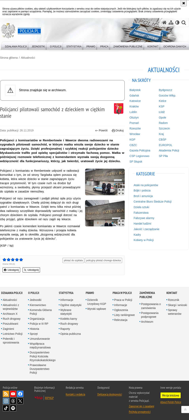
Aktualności (28, 57)
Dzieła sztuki (141, 207)
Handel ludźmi (142, 223)
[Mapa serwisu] (171, 22)
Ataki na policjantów (146, 185)
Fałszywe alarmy (144, 218)
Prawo (90, 293)
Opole (162, 117)
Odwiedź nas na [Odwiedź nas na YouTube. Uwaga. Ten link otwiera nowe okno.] (13, 394)
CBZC (133, 145)
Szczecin (164, 128)
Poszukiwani (10, 323)
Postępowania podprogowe (150, 314)
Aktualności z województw (11, 306)
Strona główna (9, 57)
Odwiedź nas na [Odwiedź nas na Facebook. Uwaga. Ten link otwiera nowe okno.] (20, 394)
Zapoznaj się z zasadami (141, 406)
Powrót (101, 130)
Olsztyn (134, 117)
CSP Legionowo (139, 156)
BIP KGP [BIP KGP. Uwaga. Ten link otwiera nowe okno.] (49, 398)
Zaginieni (8, 328)
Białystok (135, 90)
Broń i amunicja (143, 196)
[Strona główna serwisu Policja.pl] (164, 22)
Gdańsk (134, 95)
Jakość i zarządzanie (146, 229)
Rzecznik (173, 299)
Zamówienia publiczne (147, 295)
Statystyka (66, 293)
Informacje (66, 299)
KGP (132, 139)
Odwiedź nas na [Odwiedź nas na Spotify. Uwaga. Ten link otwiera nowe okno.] (13, 408)
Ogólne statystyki (71, 305)
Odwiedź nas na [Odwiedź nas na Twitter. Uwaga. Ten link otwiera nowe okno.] (20, 401)
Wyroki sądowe (96, 308)
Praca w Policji (122, 293)
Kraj (161, 134)
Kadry (137, 234)
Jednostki (35, 299)
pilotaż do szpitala (73, 260)
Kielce (162, 100)
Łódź (162, 112)
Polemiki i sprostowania (11, 340)
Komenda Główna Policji (41, 311)
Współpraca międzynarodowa (40, 345)
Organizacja (37, 318)
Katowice (135, 100)
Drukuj (117, 130)
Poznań (134, 122)
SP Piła (163, 156)
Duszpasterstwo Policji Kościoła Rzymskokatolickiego (43, 356)
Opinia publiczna (70, 333)
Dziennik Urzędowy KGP (96, 301)
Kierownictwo (38, 305)
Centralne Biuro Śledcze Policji (152, 201)
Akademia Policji (169, 150)
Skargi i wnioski (177, 305)
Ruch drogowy (12, 318)
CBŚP (162, 139)
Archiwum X (10, 313)
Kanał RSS (6, 394)
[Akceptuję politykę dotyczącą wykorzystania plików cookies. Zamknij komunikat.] (184, 3)
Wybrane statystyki (66, 311)
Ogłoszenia (121, 310)
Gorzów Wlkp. (167, 95)
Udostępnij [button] (11, 270)
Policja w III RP (39, 323)
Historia (34, 328)
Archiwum (147, 321)
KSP (161, 106)
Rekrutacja (120, 319)
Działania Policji (12, 293)
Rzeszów (135, 128)
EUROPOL (165, 145)
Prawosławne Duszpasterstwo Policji (39, 369)
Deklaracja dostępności (109, 394)
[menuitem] (16, 45)
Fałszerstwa (141, 212)
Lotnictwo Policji (13, 333)
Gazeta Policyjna (139, 150)
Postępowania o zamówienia (151, 305)
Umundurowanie (40, 338)
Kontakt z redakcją (75, 394)
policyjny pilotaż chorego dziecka (103, 260)
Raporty (65, 328)
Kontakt (171, 293)
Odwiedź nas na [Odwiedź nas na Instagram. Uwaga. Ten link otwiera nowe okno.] (6, 401)
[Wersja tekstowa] (177, 22)
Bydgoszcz (165, 90)
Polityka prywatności (140, 412)
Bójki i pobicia (142, 190)
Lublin (133, 112)
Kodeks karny (68, 318)
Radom (163, 122)
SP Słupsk (135, 161)
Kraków (134, 106)
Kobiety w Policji (144, 240)
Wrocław (134, 134)
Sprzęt (34, 333)
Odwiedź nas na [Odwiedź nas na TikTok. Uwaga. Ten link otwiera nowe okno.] (6, 408)
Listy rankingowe (124, 315)
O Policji (33, 293)
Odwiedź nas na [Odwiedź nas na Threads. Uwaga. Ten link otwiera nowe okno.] (13, 401)
